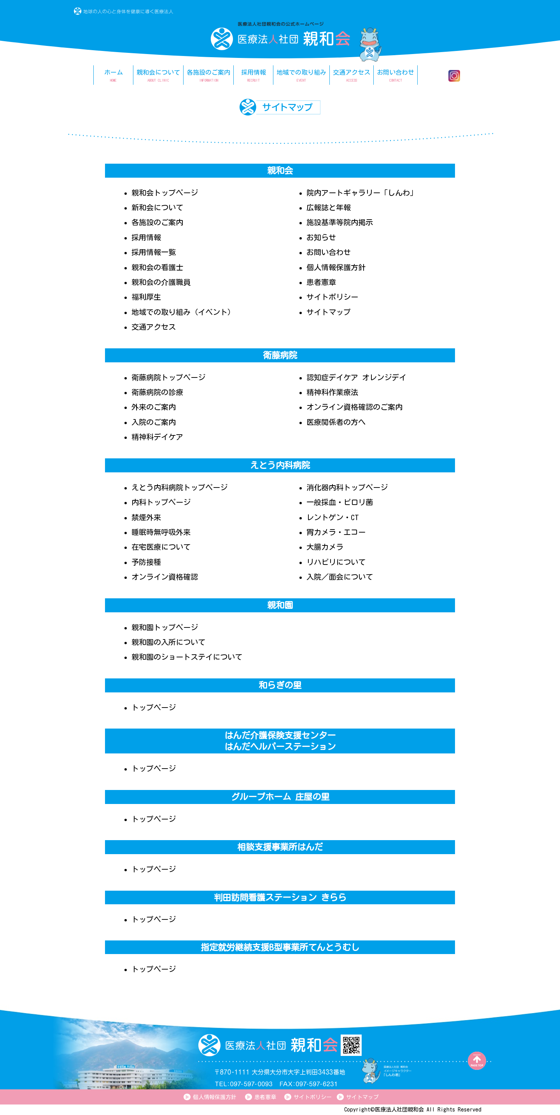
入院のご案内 (153, 422)
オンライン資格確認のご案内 (354, 407)
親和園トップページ (164, 627)
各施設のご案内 (157, 222)
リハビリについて (336, 562)
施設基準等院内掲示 (339, 222)
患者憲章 (321, 282)
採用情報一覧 (153, 252)
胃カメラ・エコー (336, 532)
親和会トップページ (164, 192)
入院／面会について (339, 576)
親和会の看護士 (157, 267)
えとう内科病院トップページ (179, 487)
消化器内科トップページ (347, 487)
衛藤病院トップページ (168, 377)
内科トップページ (161, 502)
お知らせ (321, 237)
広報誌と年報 (328, 207)
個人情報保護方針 (336, 267)
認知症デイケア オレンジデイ (356, 377)
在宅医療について (161, 547)
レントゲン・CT (332, 517)
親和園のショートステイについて (186, 657)
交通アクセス (153, 326)
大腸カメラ (324, 547)
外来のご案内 (153, 407)
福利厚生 (146, 297)
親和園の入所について (168, 642)
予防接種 (146, 562)
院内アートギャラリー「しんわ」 (361, 192)
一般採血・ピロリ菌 (339, 502)
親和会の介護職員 (161, 282)
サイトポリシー (332, 297)
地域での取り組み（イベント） (183, 312)
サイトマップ (328, 312)
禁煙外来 (146, 517)
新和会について (157, 207)
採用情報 (146, 237)
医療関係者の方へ (336, 422)
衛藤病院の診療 (157, 392)
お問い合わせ (328, 252)
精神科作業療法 (332, 392)
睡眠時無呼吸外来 (161, 532)
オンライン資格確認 (164, 576)
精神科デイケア (157, 436)
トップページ (153, 707)
